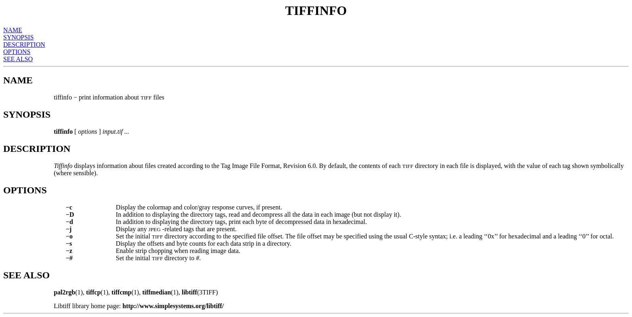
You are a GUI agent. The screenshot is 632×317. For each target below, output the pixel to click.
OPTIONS (17, 51)
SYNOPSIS (18, 37)
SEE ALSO (18, 59)
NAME (12, 30)
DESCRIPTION (24, 44)
